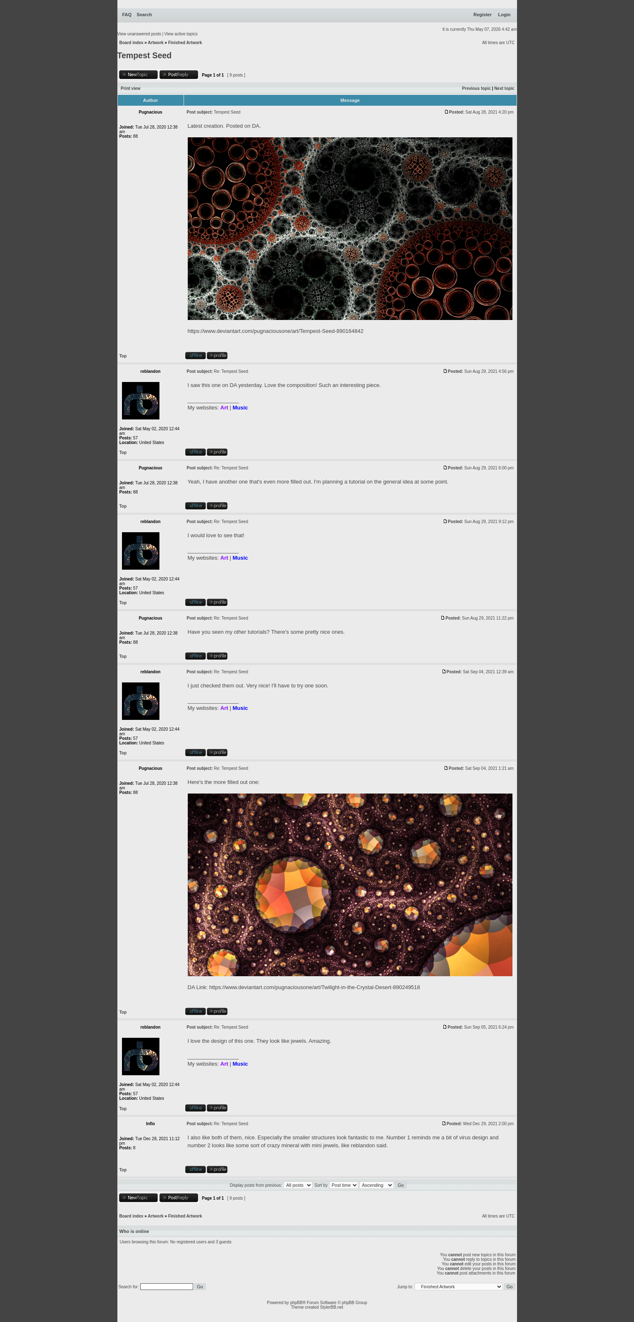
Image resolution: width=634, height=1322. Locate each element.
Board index (131, 42)
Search (144, 14)
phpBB (296, 1302)
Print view (130, 88)
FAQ (127, 14)
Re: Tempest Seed (231, 371)
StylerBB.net (331, 1307)
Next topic (504, 88)
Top (123, 356)
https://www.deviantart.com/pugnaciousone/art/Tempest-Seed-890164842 (276, 331)
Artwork (156, 42)
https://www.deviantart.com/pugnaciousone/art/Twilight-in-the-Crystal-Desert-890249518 (314, 987)
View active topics (180, 34)
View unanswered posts (139, 34)
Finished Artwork (185, 42)
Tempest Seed (144, 55)
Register (482, 14)
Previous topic (476, 88)
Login (504, 14)
